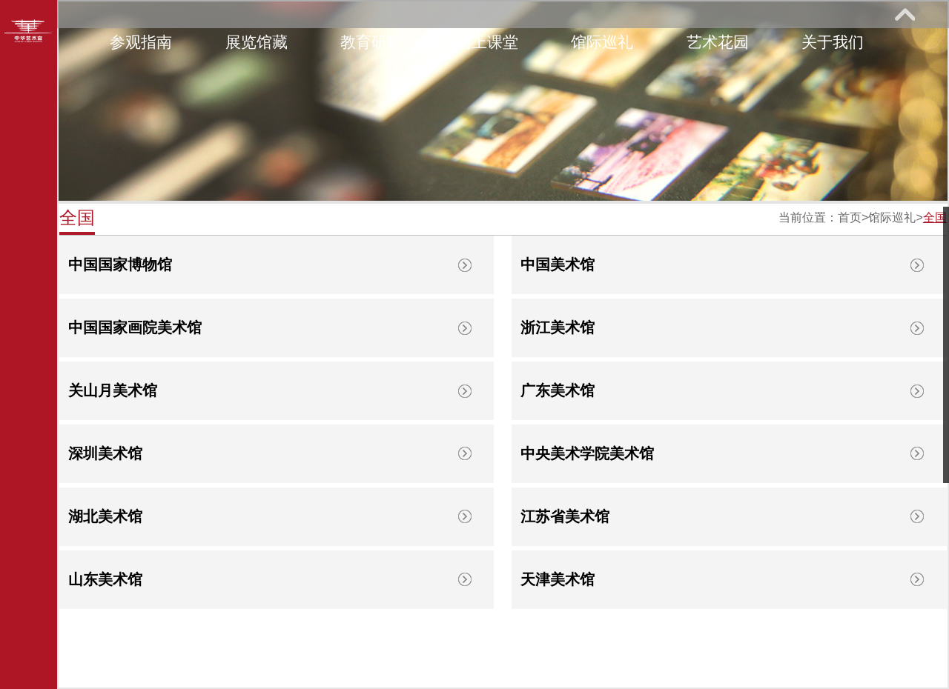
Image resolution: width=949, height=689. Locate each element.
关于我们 (832, 41)
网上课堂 (487, 41)
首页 (850, 217)
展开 (904, 14)
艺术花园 (718, 41)
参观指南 (141, 41)
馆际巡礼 (602, 41)
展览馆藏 (256, 41)
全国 (935, 217)
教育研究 (371, 41)
